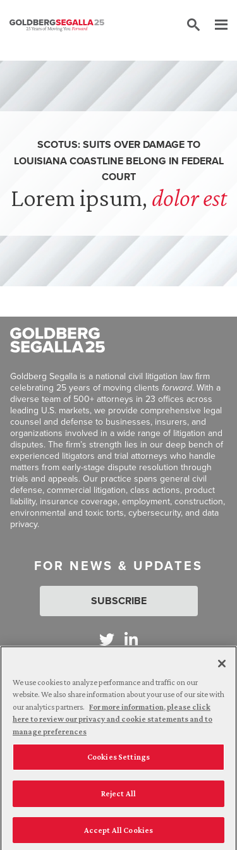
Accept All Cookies (118, 833)
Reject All (118, 796)
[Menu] (215, 25)
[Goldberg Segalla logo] (56, 25)
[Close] (222, 667)
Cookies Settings (118, 760)
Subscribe (119, 600)
